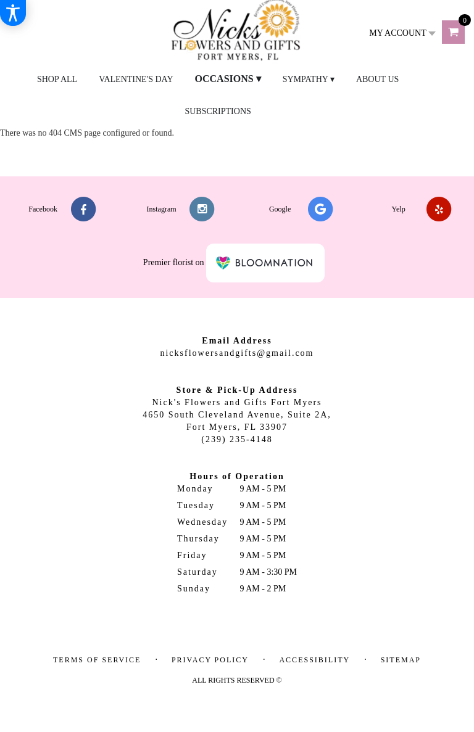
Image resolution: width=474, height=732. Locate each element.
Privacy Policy (210, 660)
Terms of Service (97, 660)
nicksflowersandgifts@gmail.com (237, 353)
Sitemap (401, 660)
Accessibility (314, 660)
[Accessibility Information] (13, 13)
